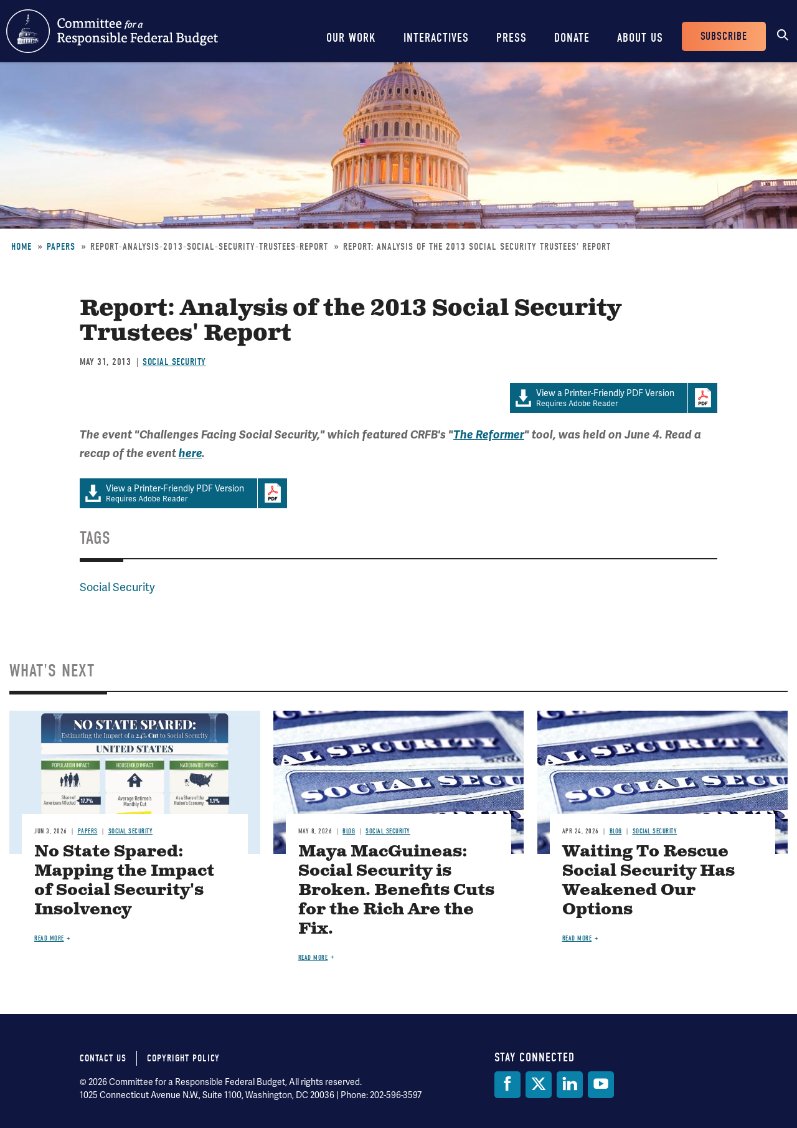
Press (511, 38)
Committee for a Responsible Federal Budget (112, 31)
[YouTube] (601, 1084)
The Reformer (488, 435)
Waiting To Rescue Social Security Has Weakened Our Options (648, 881)
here (190, 453)
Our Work (351, 38)
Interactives (436, 38)
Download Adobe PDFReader (702, 398)
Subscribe (723, 36)
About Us (640, 38)
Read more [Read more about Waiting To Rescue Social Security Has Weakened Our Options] (577, 938)
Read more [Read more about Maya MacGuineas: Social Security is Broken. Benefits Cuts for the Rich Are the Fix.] (313, 958)
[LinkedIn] (570, 1084)
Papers (61, 246)
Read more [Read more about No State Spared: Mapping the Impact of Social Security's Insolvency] (49, 938)
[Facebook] (507, 1084)
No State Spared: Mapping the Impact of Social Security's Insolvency (124, 881)
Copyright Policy (183, 1058)
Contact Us (103, 1058)
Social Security (174, 361)
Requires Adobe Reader (599, 398)
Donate (572, 38)
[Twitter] (539, 1084)
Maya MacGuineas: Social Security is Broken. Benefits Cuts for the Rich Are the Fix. (396, 890)
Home (21, 246)
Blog (348, 831)
